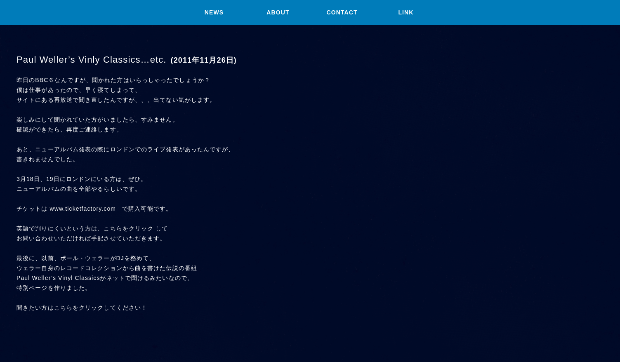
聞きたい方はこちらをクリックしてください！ (82, 307)
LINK (405, 12)
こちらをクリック (128, 228)
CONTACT (341, 12)
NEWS (214, 12)
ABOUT (277, 12)
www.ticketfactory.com (83, 208)
